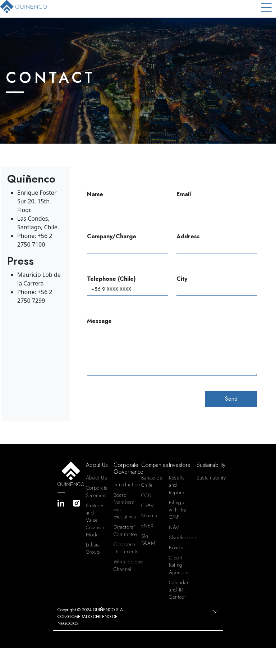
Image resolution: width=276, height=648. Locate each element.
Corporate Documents (124, 548)
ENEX (147, 525)
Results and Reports (177, 485)
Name (127, 200)
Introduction (124, 484)
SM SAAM (148, 539)
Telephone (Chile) (127, 285)
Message (172, 346)
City (216, 285)
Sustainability (207, 477)
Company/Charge (127, 242)
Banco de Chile (151, 481)
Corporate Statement (96, 491)
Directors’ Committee (124, 530)
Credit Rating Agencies (179, 565)
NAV (174, 527)
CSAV (147, 505)
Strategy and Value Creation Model (95, 520)
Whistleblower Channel (124, 565)
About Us (96, 477)
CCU (146, 495)
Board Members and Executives (124, 506)
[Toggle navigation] (266, 7)
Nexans (149, 515)
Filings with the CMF (177, 510)
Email (216, 200)
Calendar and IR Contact (179, 589)
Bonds (176, 547)
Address (216, 242)
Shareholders (180, 537)
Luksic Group (93, 548)
